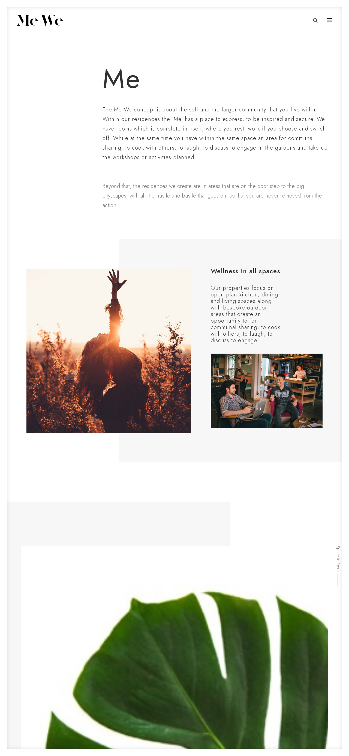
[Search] (313, 20)
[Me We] (40, 20)
